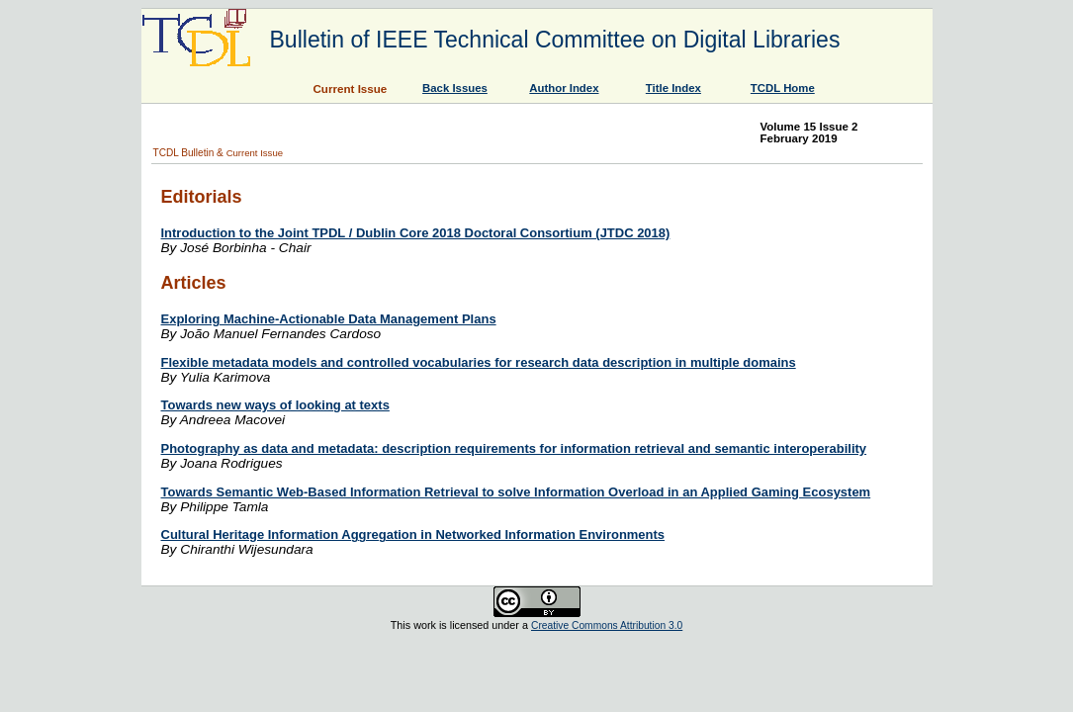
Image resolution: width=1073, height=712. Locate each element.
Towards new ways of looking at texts (275, 405)
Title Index (673, 88)
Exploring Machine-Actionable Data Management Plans (328, 319)
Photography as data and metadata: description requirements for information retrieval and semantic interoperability (514, 448)
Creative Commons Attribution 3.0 (606, 625)
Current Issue (254, 152)
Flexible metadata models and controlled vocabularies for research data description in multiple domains (478, 362)
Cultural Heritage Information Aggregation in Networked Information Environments (413, 534)
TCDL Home (783, 88)
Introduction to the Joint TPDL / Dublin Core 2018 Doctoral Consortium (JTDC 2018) (416, 232)
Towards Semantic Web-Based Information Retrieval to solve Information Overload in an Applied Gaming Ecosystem (516, 492)
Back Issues (455, 88)
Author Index (563, 88)
